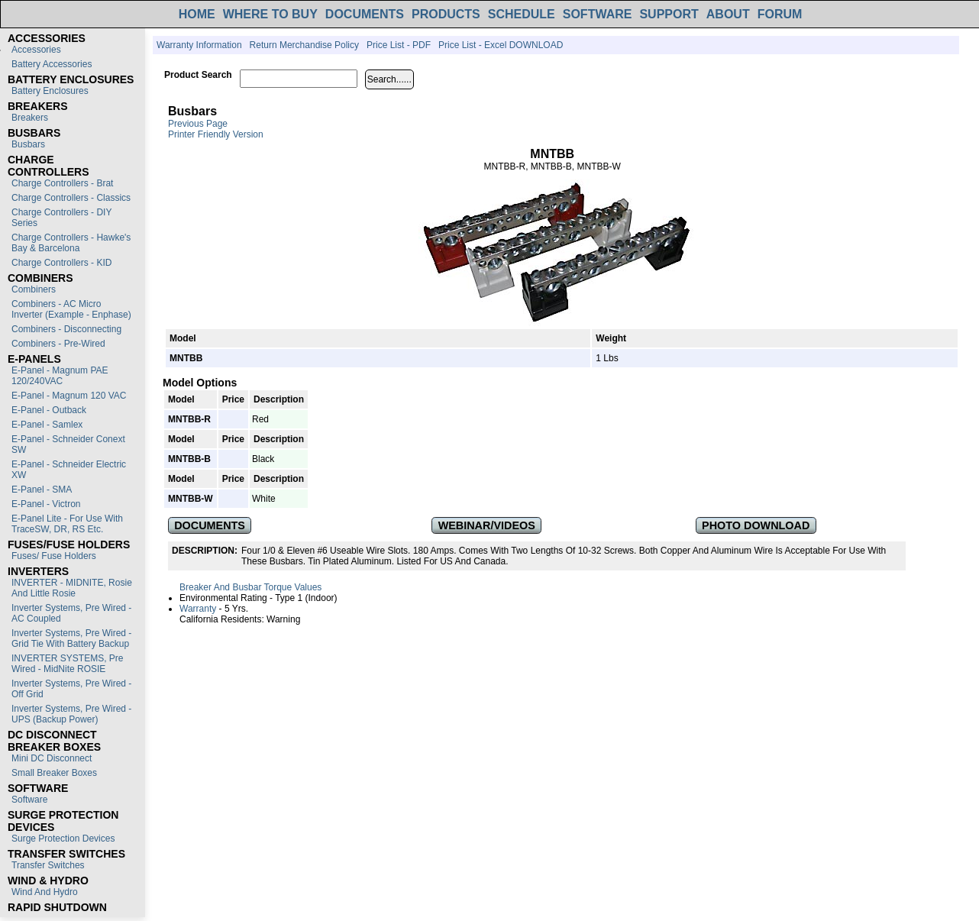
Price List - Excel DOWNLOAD (500, 45)
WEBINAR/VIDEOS (486, 525)
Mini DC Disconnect (51, 758)
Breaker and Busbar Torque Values (250, 587)
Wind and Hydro (44, 892)
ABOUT (728, 14)
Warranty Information (199, 45)
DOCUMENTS (364, 14)
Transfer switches (48, 865)
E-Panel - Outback (48, 410)
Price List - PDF (399, 45)
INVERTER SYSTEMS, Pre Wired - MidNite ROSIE (67, 663)
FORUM (780, 14)
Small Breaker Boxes (54, 773)
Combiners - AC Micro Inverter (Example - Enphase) (71, 309)
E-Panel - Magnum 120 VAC (69, 395)
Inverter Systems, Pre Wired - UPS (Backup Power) (71, 714)
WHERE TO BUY (270, 14)
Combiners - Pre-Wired (58, 343)
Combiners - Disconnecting (66, 329)
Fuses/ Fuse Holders (53, 556)
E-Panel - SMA (41, 489)
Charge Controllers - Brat (62, 183)
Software (29, 799)
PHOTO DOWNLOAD (755, 525)
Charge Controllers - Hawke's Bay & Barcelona (71, 243)
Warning (283, 619)
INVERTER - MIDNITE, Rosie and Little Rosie (71, 588)
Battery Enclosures (50, 91)
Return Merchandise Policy (304, 45)
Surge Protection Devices (63, 838)
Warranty (197, 608)
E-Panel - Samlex (46, 424)
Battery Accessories (51, 64)
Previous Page (198, 123)
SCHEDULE (521, 14)
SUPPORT (668, 14)
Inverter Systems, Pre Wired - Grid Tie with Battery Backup (71, 638)
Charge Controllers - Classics (71, 197)
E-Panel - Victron (46, 504)
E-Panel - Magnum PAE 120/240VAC (59, 375)
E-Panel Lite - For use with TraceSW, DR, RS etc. (67, 524)
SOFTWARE (597, 14)
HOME (197, 14)
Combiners (33, 289)
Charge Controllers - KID (61, 262)
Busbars (28, 144)
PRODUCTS (446, 14)
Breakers (29, 117)
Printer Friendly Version (215, 134)
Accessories (36, 49)
